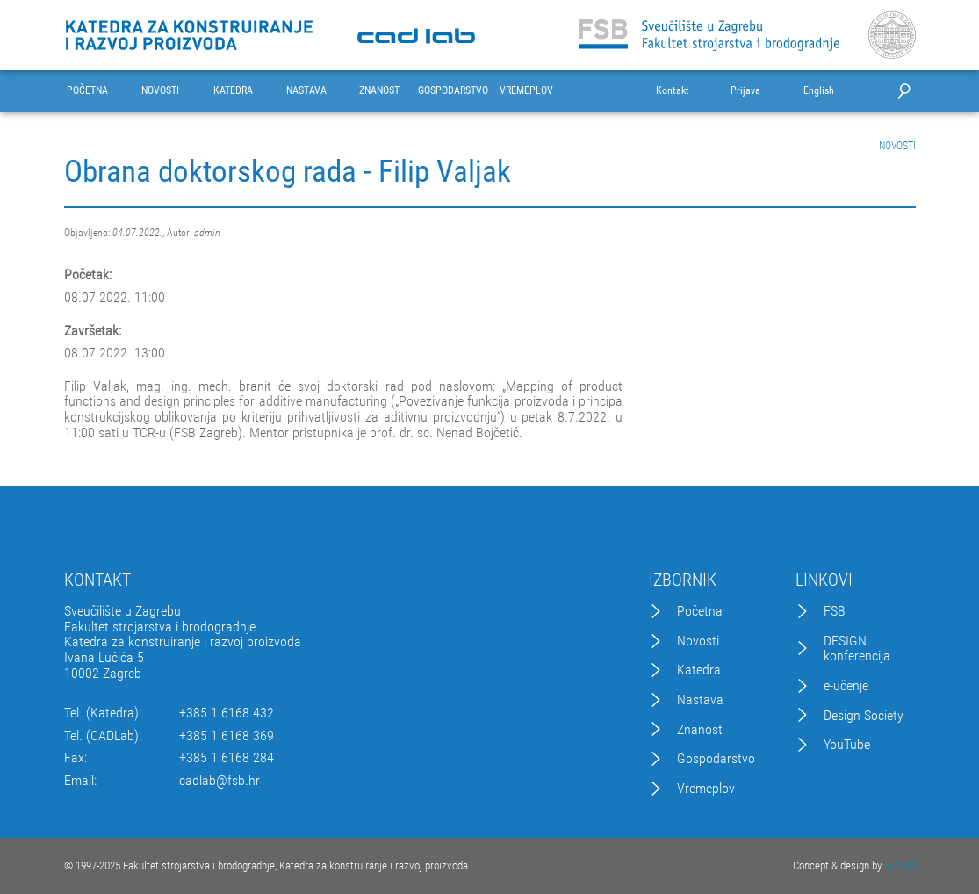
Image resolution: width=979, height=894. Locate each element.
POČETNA (87, 91)
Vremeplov (706, 789)
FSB (835, 611)
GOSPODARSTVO (453, 91)
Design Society (863, 716)
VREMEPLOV (526, 91)
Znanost (700, 730)
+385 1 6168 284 (226, 758)
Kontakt (672, 91)
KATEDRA (233, 91)
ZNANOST (379, 91)
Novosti (698, 641)
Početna (700, 611)
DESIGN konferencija (857, 648)
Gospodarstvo (716, 759)
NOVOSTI (160, 91)
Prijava (745, 91)
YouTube (847, 745)
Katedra (699, 670)
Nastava (700, 700)
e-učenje (846, 686)
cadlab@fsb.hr (219, 781)
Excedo (900, 865)
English (818, 91)
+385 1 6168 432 (226, 713)
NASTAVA (306, 91)
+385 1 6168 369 (226, 736)
